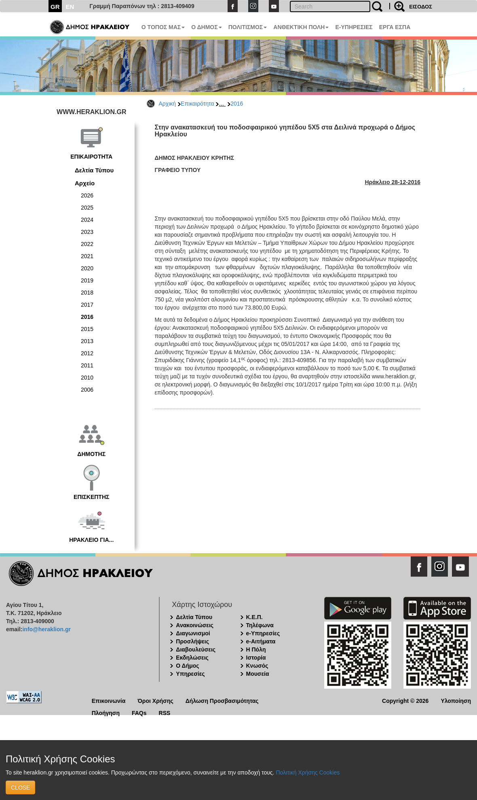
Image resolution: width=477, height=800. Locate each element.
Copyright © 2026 (405, 700)
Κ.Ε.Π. (254, 617)
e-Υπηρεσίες (263, 633)
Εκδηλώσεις (192, 657)
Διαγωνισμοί (193, 633)
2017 (87, 304)
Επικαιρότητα (197, 103)
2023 (87, 232)
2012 (87, 353)
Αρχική (167, 103)
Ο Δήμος (187, 665)
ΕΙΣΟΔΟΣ (420, 7)
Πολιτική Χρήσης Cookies (308, 772)
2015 (87, 329)
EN (70, 6)
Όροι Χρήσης (155, 700)
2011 (87, 365)
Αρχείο (85, 183)
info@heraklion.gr (46, 629)
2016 (236, 103)
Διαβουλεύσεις (195, 649)
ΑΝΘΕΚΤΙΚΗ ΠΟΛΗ (301, 27)
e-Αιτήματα (261, 641)
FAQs (139, 712)
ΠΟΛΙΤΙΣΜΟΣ (247, 27)
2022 (87, 244)
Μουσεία (257, 674)
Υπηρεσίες (190, 674)
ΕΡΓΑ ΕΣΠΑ (395, 27)
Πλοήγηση (106, 712)
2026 (87, 195)
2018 (87, 292)
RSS (165, 712)
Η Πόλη (256, 649)
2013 (87, 341)
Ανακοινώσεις (194, 625)
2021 (87, 256)
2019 (87, 280)
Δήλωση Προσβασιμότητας (222, 700)
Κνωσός (257, 665)
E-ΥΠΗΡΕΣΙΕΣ (353, 27)
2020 (87, 268)
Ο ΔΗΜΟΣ (206, 27)
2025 (87, 207)
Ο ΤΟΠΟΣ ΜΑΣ (163, 27)
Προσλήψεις (192, 641)
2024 (87, 219)
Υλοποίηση (456, 700)
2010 (87, 377)
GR (55, 6)
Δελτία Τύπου (94, 170)
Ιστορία (256, 657)
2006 (87, 389)
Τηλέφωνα (260, 625)
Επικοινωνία (109, 700)
